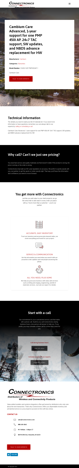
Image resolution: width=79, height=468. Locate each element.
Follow (14, 454)
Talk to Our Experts (20, 79)
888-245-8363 (22, 424)
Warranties (21, 64)
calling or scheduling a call (23, 126)
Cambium (23, 59)
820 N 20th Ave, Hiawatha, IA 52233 (29, 435)
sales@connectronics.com (26, 419)
